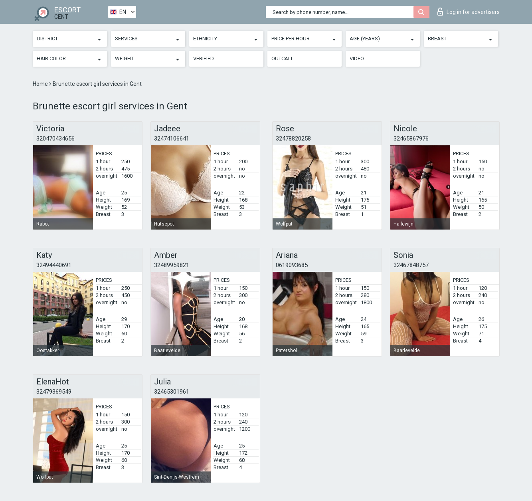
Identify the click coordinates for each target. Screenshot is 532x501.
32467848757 (411, 265)
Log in (468, 11)
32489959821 (171, 265)
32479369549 (53, 391)
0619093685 (292, 265)
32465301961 (171, 391)
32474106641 (171, 138)
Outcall (282, 58)
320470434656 (55, 138)
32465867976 (411, 138)
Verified (203, 58)
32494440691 (53, 265)
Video (357, 58)
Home (41, 84)
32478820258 (293, 138)
